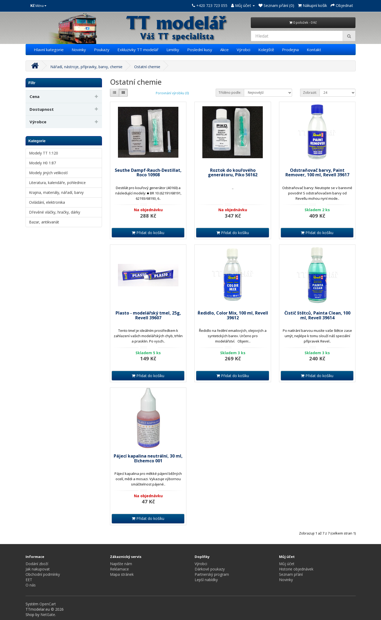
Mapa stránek (122, 574)
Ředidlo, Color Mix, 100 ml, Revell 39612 (233, 315)
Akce (224, 49)
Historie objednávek (296, 569)
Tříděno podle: (230, 92)
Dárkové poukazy (210, 569)
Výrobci (243, 49)
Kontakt (314, 49)
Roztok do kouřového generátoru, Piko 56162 (232, 172)
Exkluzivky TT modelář (137, 49)
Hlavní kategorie (49, 49)
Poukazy (101, 49)
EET (29, 579)
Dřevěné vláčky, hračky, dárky (54, 212)
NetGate (47, 614)
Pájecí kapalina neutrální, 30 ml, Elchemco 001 (148, 458)
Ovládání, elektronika (47, 202)
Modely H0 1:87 (42, 162)
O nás (31, 585)
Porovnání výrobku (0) (172, 93)
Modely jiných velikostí (48, 172)
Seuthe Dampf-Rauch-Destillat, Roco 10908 (148, 172)
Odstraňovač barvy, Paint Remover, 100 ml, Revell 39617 (317, 172)
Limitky (172, 49)
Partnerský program (212, 574)
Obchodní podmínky (43, 574)
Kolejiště (266, 49)
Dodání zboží (37, 563)
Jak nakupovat (38, 569)
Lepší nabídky (206, 579)
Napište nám (121, 563)
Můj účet (286, 563)
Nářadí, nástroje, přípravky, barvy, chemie (86, 66)
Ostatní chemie (147, 66)
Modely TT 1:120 (43, 153)
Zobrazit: (310, 92)
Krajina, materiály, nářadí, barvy (56, 192)
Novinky (79, 49)
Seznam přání (291, 574)
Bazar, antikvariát (44, 222)
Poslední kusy (199, 49)
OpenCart (47, 603)
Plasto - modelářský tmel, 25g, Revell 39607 (148, 315)
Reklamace (119, 569)
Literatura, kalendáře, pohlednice (57, 182)
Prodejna (290, 49)
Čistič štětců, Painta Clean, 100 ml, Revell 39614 (317, 315)
